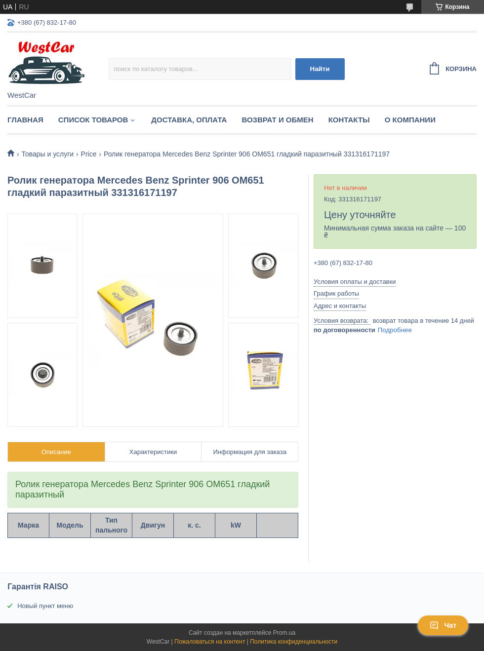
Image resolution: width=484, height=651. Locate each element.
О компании (410, 119)
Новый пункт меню (45, 606)
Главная (25, 119)
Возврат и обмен (277, 119)
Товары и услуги (47, 154)
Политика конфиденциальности (293, 641)
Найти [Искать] (320, 69)
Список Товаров (93, 119)
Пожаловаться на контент (209, 641)
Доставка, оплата (189, 119)
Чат (443, 625)
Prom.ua (284, 632)
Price (89, 154)
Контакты (349, 119)
